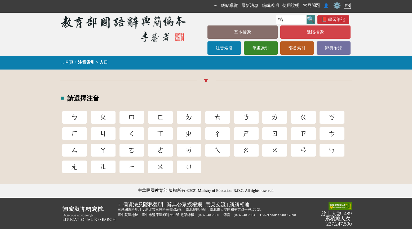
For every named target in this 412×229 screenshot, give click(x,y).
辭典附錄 (333, 48)
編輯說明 (270, 5)
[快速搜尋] (291, 19)
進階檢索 (315, 32)
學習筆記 (336, 19)
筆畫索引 (260, 48)
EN (347, 5)
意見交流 (216, 204)
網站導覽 (229, 5)
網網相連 (239, 204)
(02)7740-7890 (208, 215)
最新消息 (249, 5)
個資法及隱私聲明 (143, 204)
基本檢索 (242, 32)
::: (215, 5)
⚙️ (337, 5)
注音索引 (224, 48)
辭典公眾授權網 (184, 204)
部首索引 (297, 48)
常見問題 (311, 5)
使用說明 (290, 5)
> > (84, 62)
